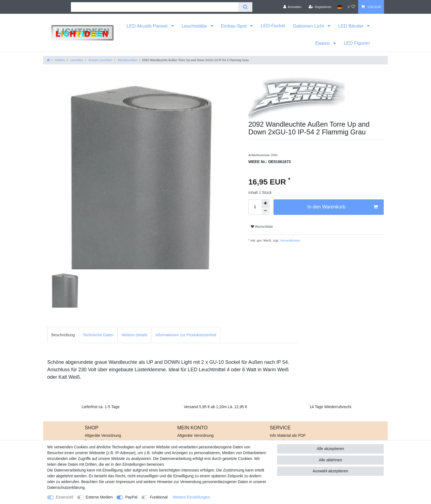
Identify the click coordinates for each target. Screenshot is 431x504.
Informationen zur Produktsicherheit (185, 335)
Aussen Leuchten (100, 60)
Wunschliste (262, 227)
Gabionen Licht (309, 26)
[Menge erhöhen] (265, 203)
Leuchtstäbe (195, 26)
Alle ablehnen (330, 460)
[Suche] (245, 7)
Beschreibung (63, 335)
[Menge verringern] (265, 211)
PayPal (131, 497)
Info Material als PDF (288, 435)
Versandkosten (289, 240)
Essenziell (64, 497)
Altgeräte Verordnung (103, 435)
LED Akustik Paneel (148, 26)
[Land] (340, 7)
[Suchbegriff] (154, 7)
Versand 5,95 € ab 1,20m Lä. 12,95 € (215, 407)
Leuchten (76, 60)
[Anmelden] (292, 7)
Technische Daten (98, 335)
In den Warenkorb (342, 207)
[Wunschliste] (351, 7)
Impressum (125, 481)
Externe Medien (99, 497)
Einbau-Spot (234, 26)
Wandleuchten (127, 60)
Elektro (323, 43)
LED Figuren (357, 43)
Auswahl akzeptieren (330, 471)
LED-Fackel (273, 25)
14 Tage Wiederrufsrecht (330, 407)
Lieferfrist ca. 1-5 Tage (101, 407)
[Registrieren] (319, 7)
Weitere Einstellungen (191, 497)
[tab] (63, 335)
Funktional (159, 497)
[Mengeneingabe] (255, 207)
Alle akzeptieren (330, 448)
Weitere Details (134, 335)
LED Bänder (351, 26)
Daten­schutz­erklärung (66, 487)
